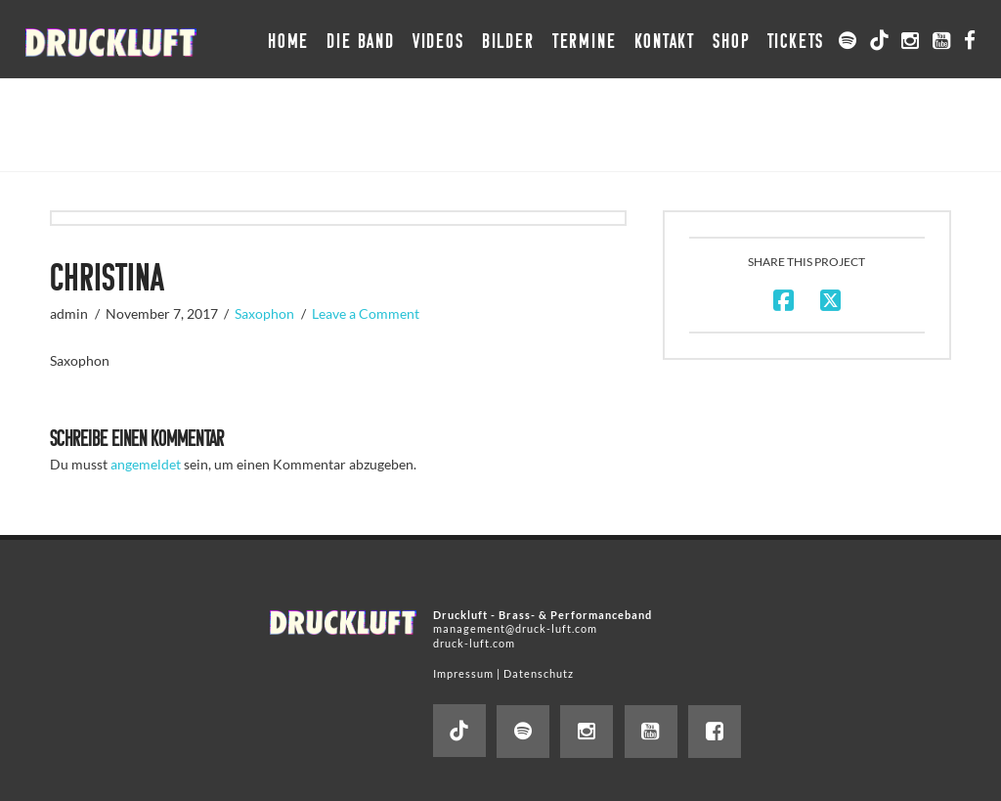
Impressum (463, 673)
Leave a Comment (365, 313)
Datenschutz (538, 673)
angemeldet (145, 464)
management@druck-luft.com (515, 628)
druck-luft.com (474, 643)
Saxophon (264, 313)
